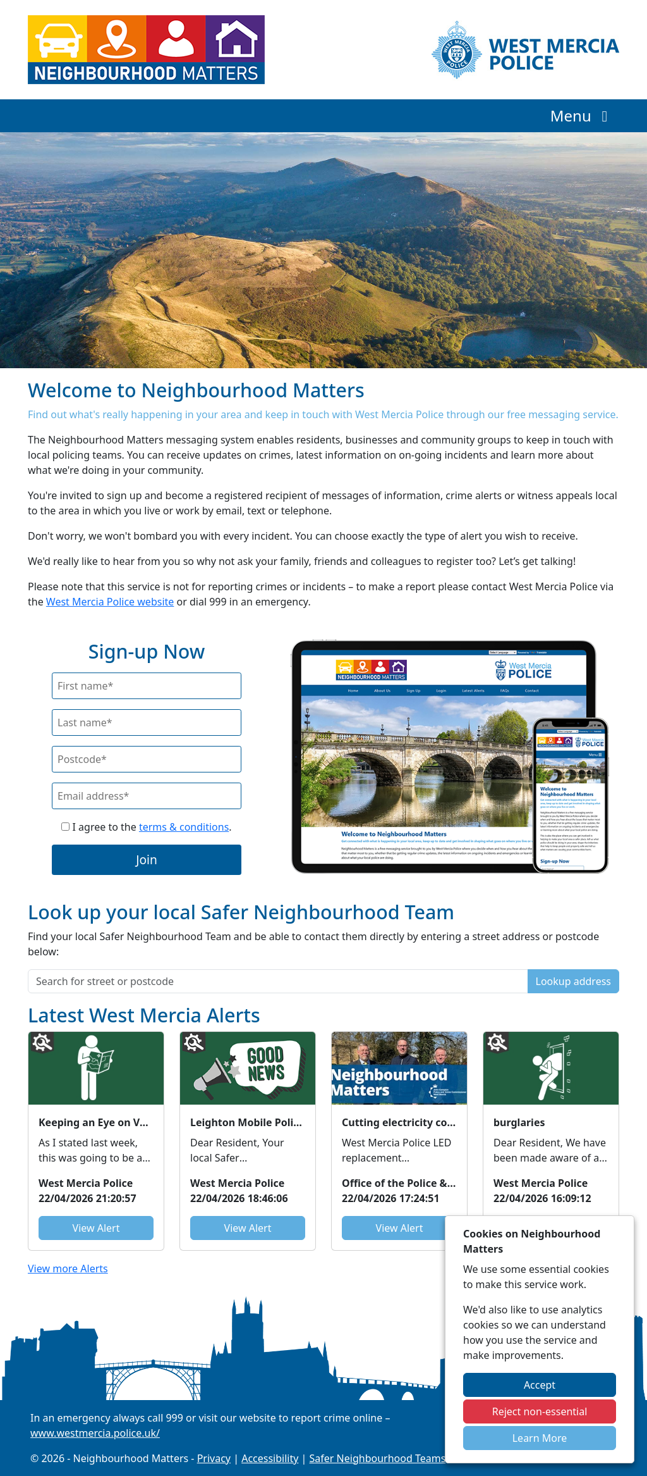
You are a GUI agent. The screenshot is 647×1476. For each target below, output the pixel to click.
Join (146, 859)
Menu (582, 115)
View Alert (96, 1228)
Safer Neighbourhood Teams (378, 1458)
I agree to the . (146, 827)
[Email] (146, 796)
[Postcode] (146, 759)
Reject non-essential (540, 1411)
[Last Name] (146, 722)
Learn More (539, 1438)
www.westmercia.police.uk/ (95, 1433)
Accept (539, 1385)
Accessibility (269, 1458)
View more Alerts (68, 1268)
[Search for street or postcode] (278, 981)
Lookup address (573, 981)
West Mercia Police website (110, 602)
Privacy (214, 1458)
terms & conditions (184, 827)
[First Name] (146, 686)
